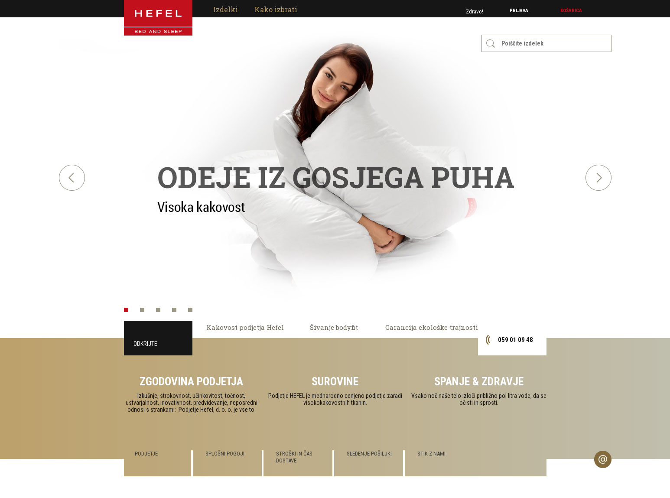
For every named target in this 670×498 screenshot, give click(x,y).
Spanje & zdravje (479, 381)
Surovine (335, 381)
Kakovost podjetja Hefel (245, 327)
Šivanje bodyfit (334, 327)
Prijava (519, 10)
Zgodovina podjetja (191, 381)
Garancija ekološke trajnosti (431, 327)
